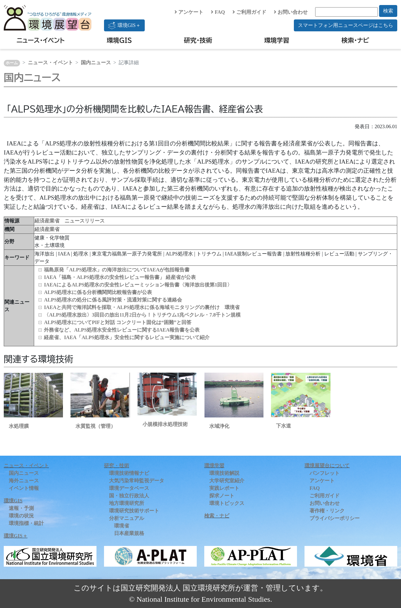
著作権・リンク (327, 510)
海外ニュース (24, 480)
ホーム (12, 63)
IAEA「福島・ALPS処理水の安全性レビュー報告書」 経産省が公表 (120, 277)
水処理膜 (19, 426)
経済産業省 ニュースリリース (69, 220)
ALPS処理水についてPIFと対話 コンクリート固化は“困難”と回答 (117, 322)
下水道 (283, 425)
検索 (388, 10)
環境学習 (276, 40)
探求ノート (221, 495)
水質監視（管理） (96, 426)
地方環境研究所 (126, 503)
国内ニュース (96, 62)
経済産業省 (47, 229)
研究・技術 (198, 40)
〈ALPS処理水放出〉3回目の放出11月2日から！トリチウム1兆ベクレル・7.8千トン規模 (142, 314)
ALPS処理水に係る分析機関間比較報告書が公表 (98, 292)
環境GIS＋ (124, 25)
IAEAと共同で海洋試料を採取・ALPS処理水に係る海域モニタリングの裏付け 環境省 (142, 307)
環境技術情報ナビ (129, 473)
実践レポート (224, 488)
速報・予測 (21, 508)
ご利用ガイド (249, 12)
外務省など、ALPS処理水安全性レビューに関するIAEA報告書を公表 (122, 330)
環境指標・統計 (26, 523)
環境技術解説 (224, 473)
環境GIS (119, 40)
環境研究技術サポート (134, 510)
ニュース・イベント (41, 40)
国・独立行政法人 (129, 495)
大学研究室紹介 (226, 480)
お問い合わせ (291, 12)
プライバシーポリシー (335, 518)
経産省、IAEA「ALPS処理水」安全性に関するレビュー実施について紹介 (127, 337)
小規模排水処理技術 (165, 424)
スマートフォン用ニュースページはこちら (345, 25)
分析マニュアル (126, 518)
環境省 (121, 525)
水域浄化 (219, 426)
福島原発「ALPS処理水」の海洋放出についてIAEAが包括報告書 (117, 269)
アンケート (188, 12)
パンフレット (325, 473)
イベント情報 (24, 488)
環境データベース (129, 488)
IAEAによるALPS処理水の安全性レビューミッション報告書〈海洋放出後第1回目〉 (138, 284)
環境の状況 (21, 515)
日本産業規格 (129, 533)
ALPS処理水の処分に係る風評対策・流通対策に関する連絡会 (113, 299)
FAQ (218, 12)
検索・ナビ (355, 40)
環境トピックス (226, 503)
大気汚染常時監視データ (136, 480)
